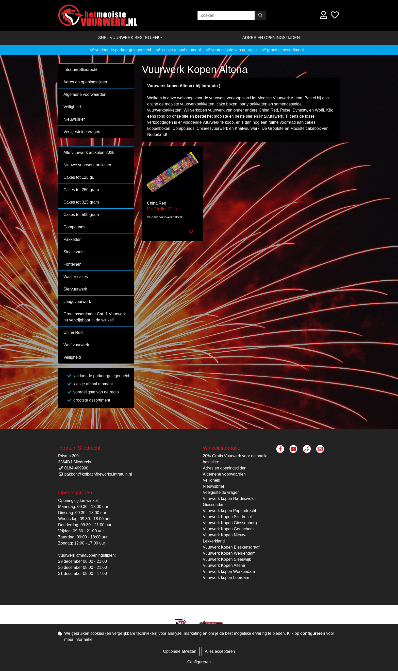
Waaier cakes (75, 277)
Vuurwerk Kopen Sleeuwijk (227, 559)
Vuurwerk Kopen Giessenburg (230, 523)
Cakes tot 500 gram (81, 214)
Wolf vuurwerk (76, 345)
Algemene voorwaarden (84, 94)
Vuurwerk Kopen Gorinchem (228, 529)
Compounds (74, 227)
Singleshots (74, 252)
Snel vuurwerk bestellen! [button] (128, 37)
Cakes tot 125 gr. (78, 177)
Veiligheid (72, 107)
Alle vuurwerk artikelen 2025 (88, 152)
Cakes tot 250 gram (81, 190)
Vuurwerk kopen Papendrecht (229, 511)
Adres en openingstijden (271, 37)
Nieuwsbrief (74, 119)
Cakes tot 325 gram (81, 202)
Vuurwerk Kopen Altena (224, 565)
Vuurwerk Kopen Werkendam (229, 553)
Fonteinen (72, 264)
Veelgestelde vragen (81, 132)
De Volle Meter (163, 208)
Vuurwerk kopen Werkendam (229, 571)
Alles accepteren (220, 651)
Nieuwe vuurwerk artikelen (87, 165)
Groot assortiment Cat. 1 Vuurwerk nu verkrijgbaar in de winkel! (94, 317)
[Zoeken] (226, 15)
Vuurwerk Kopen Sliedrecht (227, 517)
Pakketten (72, 239)
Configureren (199, 662)
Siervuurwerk (75, 289)
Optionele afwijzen (179, 651)
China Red (73, 332)
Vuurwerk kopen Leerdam (226, 577)
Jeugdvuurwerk (77, 301)
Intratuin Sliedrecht (80, 69)
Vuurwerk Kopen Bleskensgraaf (231, 547)
